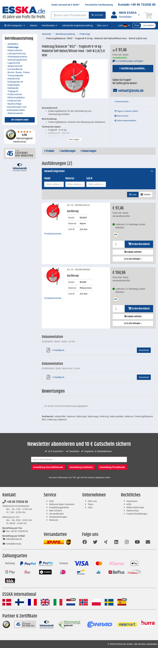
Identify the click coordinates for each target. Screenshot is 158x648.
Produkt (49, 151)
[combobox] (54, 184)
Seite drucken (121, 116)
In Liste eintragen (133, 259)
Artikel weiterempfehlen (125, 121)
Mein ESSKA (55, 510)
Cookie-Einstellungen (136, 513)
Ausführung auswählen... (132, 68)
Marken (33, 25)
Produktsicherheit (52, 233)
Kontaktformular (11, 543)
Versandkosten (56, 513)
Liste (133, 194)
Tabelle (145, 194)
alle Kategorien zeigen (19, 120)
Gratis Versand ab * (65, 4)
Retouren (53, 520)
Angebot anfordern (133, 252)
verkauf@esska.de (128, 91)
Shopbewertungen (58, 517)
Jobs (90, 507)
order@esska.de (12, 539)
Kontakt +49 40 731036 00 (136, 4)
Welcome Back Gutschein (62, 504)
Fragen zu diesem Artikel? (126, 111)
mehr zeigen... (75, 139)
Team (90, 504)
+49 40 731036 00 (15, 502)
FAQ (51, 501)
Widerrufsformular (135, 507)
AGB (128, 504)
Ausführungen (67, 151)
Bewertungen (88, 151)
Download (144, 350)
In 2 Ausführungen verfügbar (128, 61)
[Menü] (34, 131)
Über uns (92, 501)
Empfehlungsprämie (59, 507)
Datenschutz (132, 510)
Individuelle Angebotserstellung (77, 25)
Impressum (131, 501)
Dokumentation (121, 101)
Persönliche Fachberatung (99, 4)
